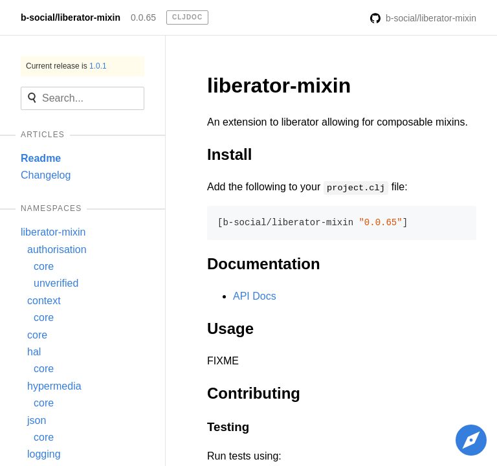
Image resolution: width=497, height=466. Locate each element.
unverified (56, 283)
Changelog (46, 175)
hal (34, 351)
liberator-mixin (53, 232)
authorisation (57, 249)
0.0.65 (143, 17)
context (44, 300)
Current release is (66, 66)
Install (229, 154)
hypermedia (54, 386)
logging (44, 454)
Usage (230, 328)
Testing (228, 427)
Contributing (253, 393)
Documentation (263, 263)
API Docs (254, 296)
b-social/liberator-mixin (70, 17)
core (44, 266)
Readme (41, 158)
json (36, 420)
